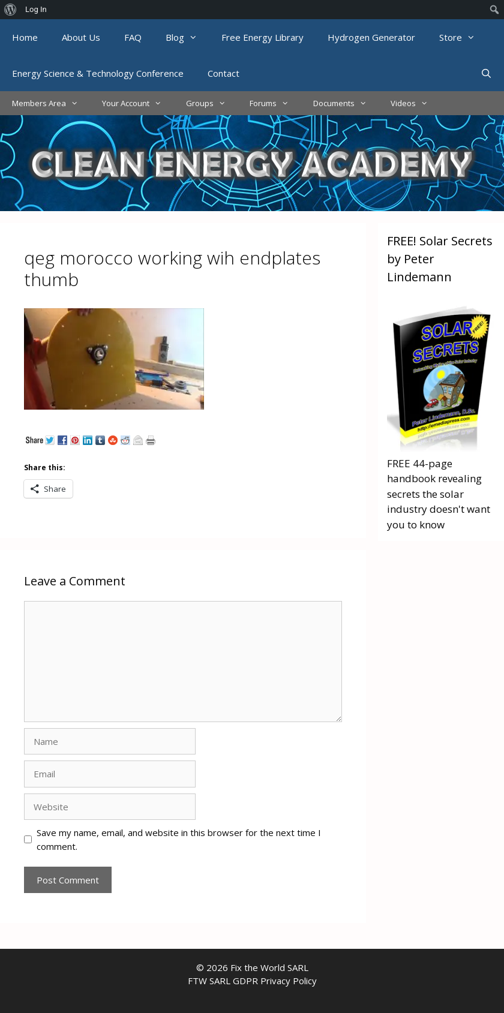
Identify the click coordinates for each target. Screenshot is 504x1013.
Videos (415, 103)
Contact (223, 73)
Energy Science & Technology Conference (98, 73)
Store (463, 37)
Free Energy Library (262, 37)
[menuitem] (10, 9)
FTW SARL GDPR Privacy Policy (252, 981)
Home (25, 37)
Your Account (137, 103)
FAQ (133, 37)
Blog (187, 37)
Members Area (51, 103)
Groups (212, 103)
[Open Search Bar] (486, 73)
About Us (81, 37)
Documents (346, 103)
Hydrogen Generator (371, 37)
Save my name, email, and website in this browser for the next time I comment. (179, 839)
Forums (275, 103)
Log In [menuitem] (36, 9)
